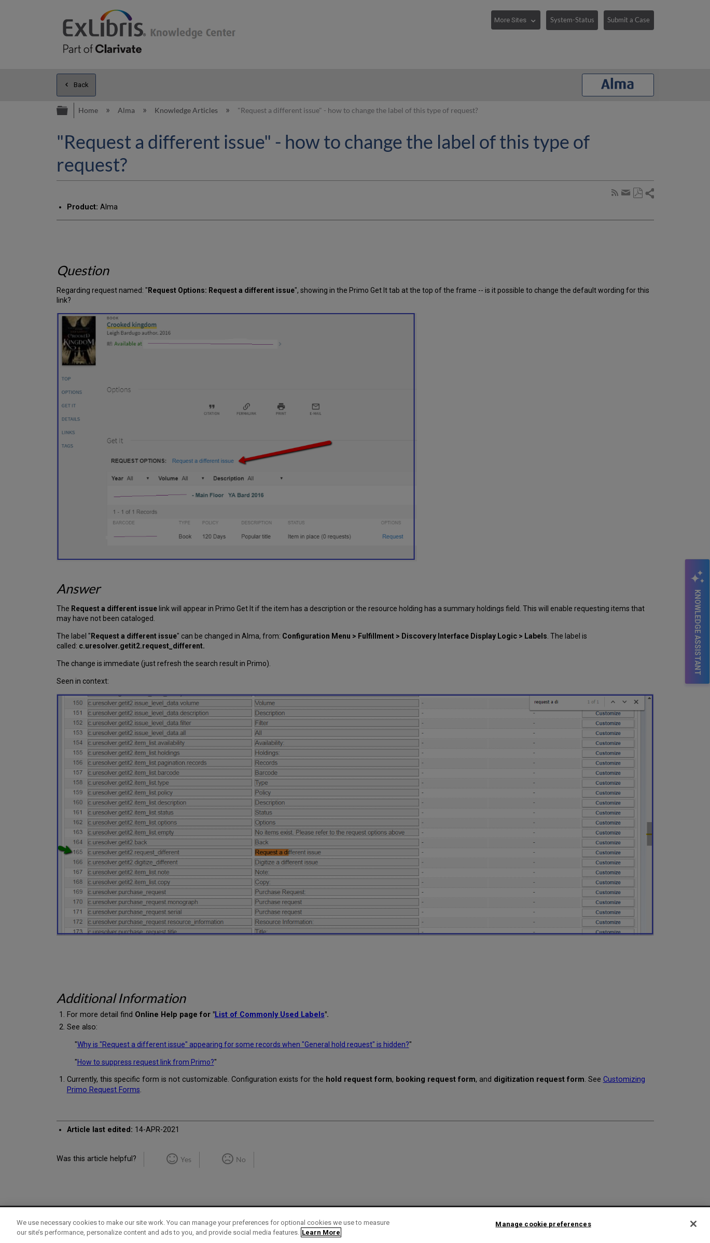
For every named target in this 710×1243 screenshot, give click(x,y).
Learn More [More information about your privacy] (321, 1232)
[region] (355, 1225)
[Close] (693, 1223)
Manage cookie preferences (543, 1224)
